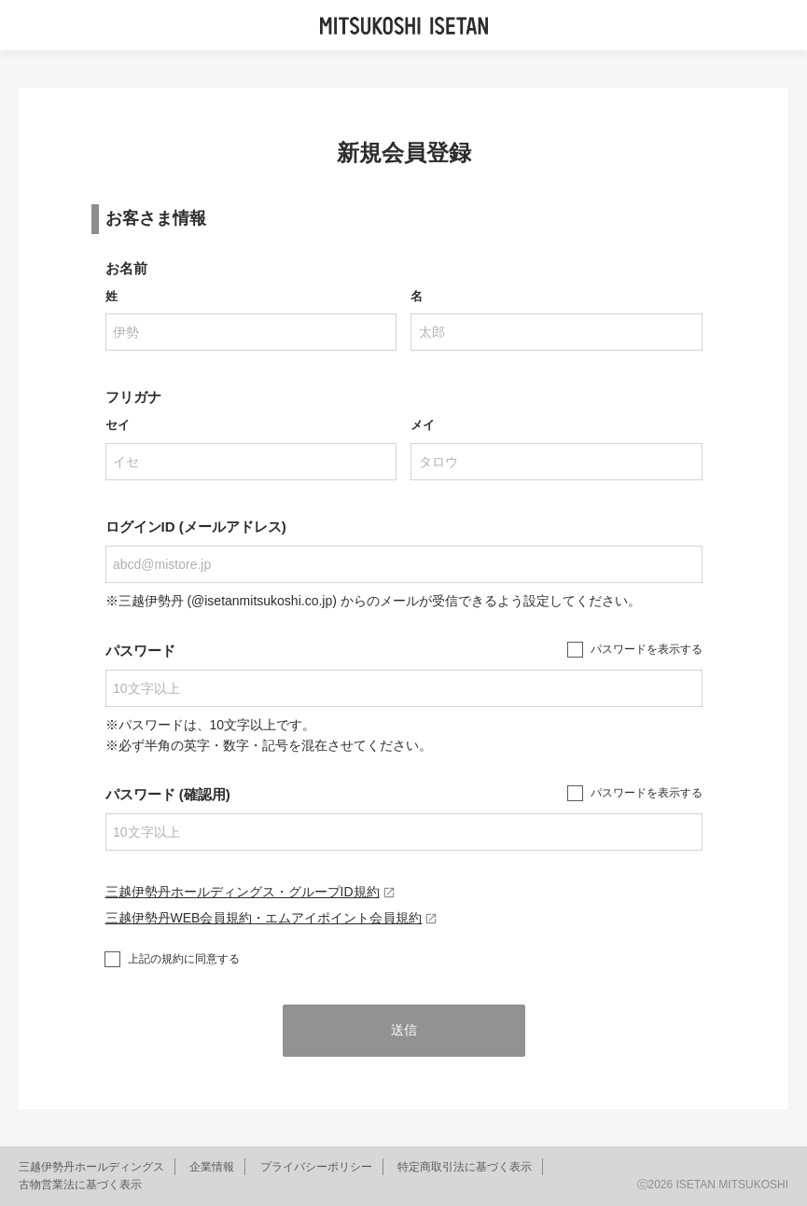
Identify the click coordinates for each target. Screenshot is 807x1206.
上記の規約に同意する (184, 958)
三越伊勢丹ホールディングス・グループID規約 (250, 891)
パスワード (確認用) (167, 794)
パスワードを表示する (647, 649)
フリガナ (133, 397)
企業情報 (211, 1166)
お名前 (126, 268)
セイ (117, 425)
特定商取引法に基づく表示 (464, 1166)
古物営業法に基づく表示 (80, 1184)
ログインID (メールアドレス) (195, 526)
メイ (422, 425)
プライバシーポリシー (316, 1166)
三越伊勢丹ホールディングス (91, 1166)
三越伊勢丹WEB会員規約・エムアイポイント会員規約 (271, 917)
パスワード (140, 650)
